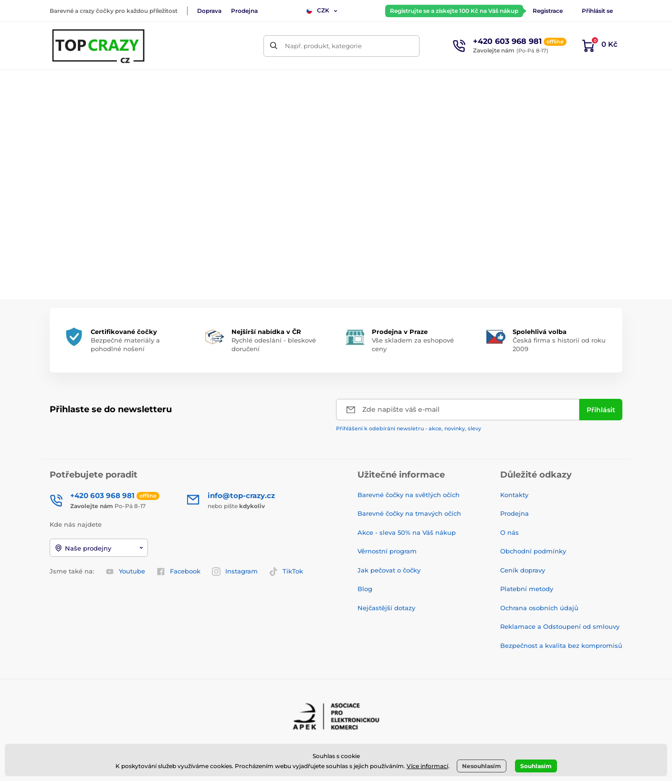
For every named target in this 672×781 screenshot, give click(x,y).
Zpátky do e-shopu (336, 255)
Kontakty (514, 495)
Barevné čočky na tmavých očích (409, 513)
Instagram (235, 571)
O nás (509, 532)
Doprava (209, 10)
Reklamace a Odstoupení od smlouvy (560, 626)
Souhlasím (536, 766)
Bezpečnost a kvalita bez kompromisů (561, 645)
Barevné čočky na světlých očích (408, 495)
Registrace (548, 10)
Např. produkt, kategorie (323, 46)
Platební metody (526, 589)
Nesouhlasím (481, 766)
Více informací (427, 766)
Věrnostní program (387, 551)
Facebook (178, 571)
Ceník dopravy (522, 570)
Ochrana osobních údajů (539, 608)
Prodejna (244, 10)
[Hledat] (274, 46)
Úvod (57, 112)
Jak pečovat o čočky (388, 570)
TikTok (286, 571)
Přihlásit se (597, 10)
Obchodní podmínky (533, 551)
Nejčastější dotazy (386, 608)
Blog (364, 589)
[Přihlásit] (600, 409)
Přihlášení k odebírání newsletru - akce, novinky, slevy (408, 428)
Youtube (125, 571)
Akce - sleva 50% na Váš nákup (406, 532)
